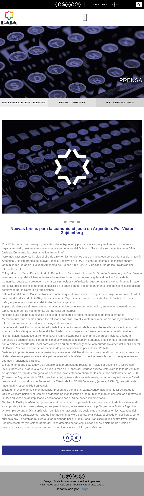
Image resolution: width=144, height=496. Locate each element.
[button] (85, 17)
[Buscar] (139, 4)
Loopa (84, 489)
